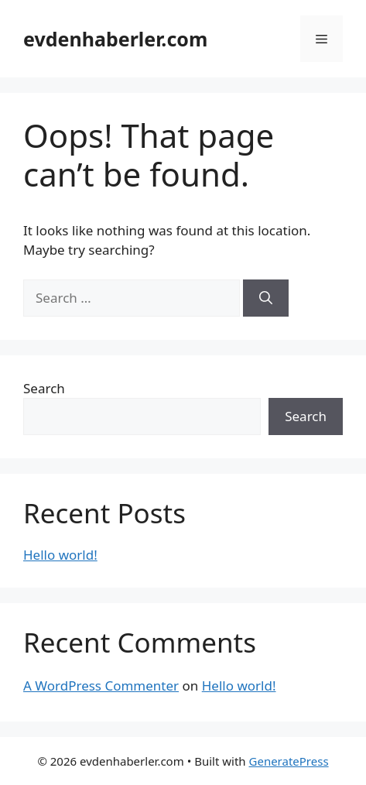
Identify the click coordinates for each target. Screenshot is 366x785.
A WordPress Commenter (101, 685)
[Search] (266, 298)
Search (44, 388)
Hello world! (60, 555)
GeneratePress (289, 761)
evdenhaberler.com (115, 39)
